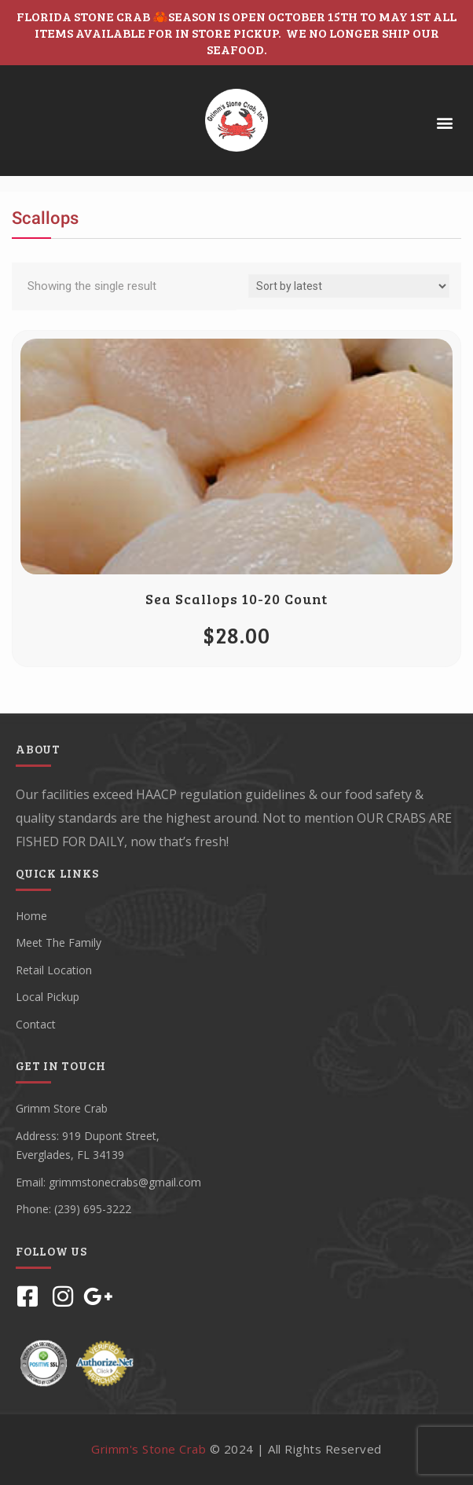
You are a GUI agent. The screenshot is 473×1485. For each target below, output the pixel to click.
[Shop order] (348, 286)
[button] (444, 122)
